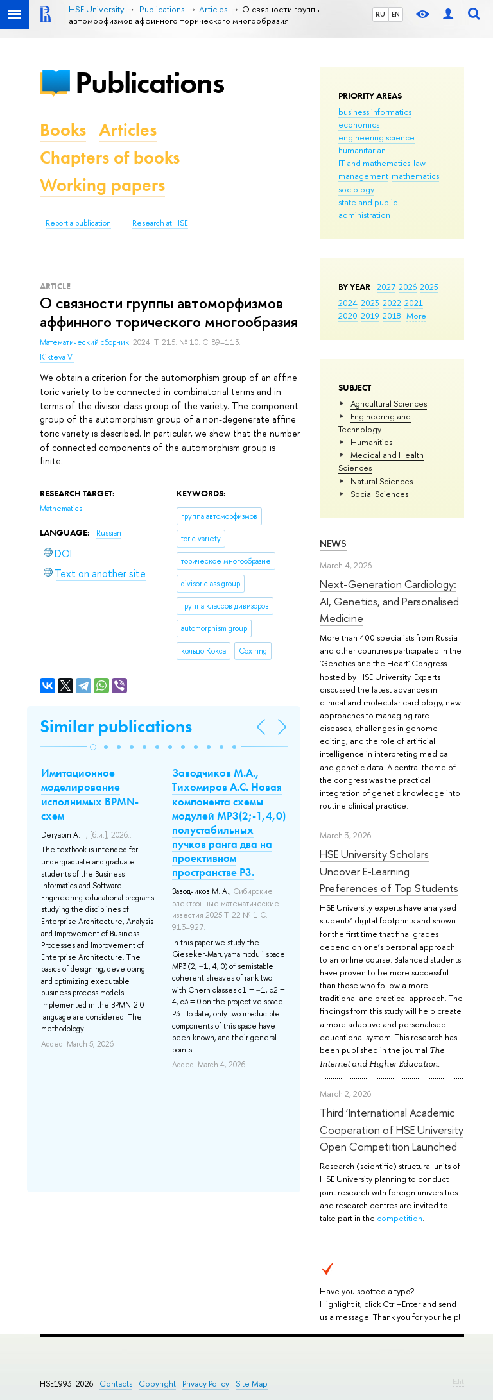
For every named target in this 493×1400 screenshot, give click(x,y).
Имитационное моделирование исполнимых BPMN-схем (90, 794)
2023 (370, 302)
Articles (128, 130)
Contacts (115, 1383)
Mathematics (61, 508)
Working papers (102, 185)
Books (63, 130)
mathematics (415, 175)
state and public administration (367, 208)
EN (396, 14)
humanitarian (362, 150)
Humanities (371, 442)
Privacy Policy (205, 1383)
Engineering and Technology (374, 422)
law (419, 163)
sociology (356, 189)
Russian (108, 533)
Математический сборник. (86, 342)
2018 (392, 315)
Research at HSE (160, 223)
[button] (93, 747)
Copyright (157, 1383)
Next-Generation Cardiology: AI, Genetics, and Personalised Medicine (389, 601)
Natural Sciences (381, 481)
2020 (348, 315)
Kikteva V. (57, 357)
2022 (392, 302)
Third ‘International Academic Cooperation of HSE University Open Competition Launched (391, 1129)
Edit (458, 1381)
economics (358, 124)
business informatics (374, 111)
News (333, 543)
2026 (408, 286)
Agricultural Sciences (388, 403)
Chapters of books (110, 157)
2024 (348, 302)
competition (399, 1218)
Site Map (252, 1383)
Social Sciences (379, 494)
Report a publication (78, 223)
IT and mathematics (374, 163)
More (416, 315)
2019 (370, 315)
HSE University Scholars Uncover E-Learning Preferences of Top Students (389, 871)
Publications (149, 82)
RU (380, 14)
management (363, 175)
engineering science (376, 137)
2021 (413, 302)
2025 (429, 286)
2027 (386, 286)
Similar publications (116, 726)
